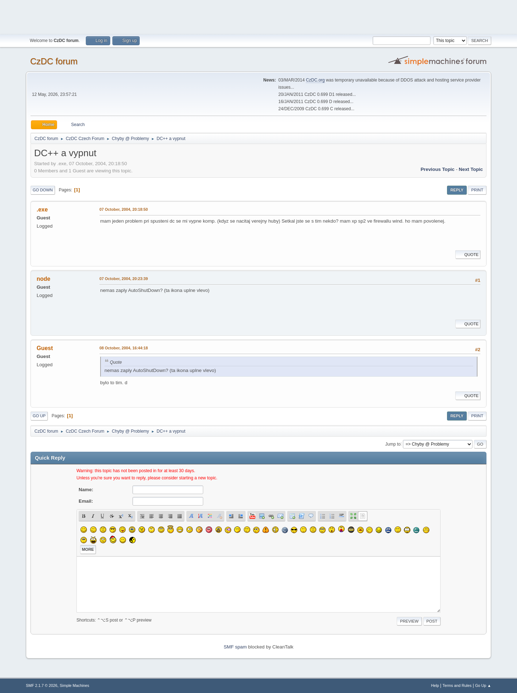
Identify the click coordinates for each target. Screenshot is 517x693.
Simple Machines (74, 685)
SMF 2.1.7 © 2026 (41, 685)
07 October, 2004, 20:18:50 (123, 209)
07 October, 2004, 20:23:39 (123, 278)
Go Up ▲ (483, 685)
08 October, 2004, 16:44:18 (123, 348)
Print (477, 190)
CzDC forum (54, 61)
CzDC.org (315, 80)
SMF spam (235, 647)
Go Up (39, 416)
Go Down (43, 190)
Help (435, 685)
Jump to (393, 443)
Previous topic (437, 169)
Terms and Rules (457, 685)
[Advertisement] (258, 16)
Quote (468, 254)
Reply (456, 190)
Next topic (471, 169)
